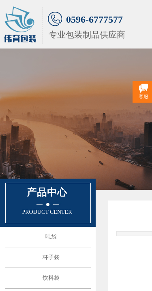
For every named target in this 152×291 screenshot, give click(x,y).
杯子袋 (51, 257)
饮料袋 (51, 278)
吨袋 (51, 237)
